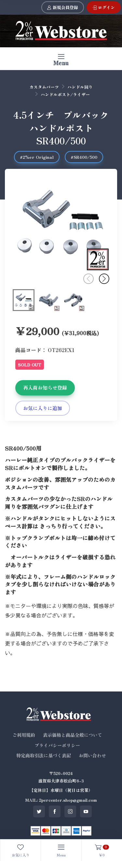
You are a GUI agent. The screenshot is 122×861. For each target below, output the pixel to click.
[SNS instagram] (70, 811)
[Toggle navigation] (61, 58)
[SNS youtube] (86, 811)
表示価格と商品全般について (72, 735)
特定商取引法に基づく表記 (43, 755)
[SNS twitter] (39, 811)
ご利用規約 (23, 735)
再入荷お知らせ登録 (45, 387)
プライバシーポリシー (57, 745)
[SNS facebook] (55, 811)
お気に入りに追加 (42, 408)
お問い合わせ (92, 755)
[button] (104, 279)
